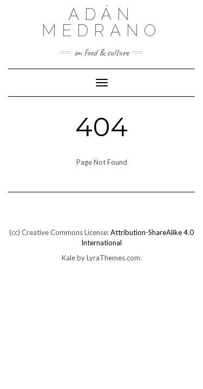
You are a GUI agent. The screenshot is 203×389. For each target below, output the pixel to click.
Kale (68, 257)
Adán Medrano (101, 22)
